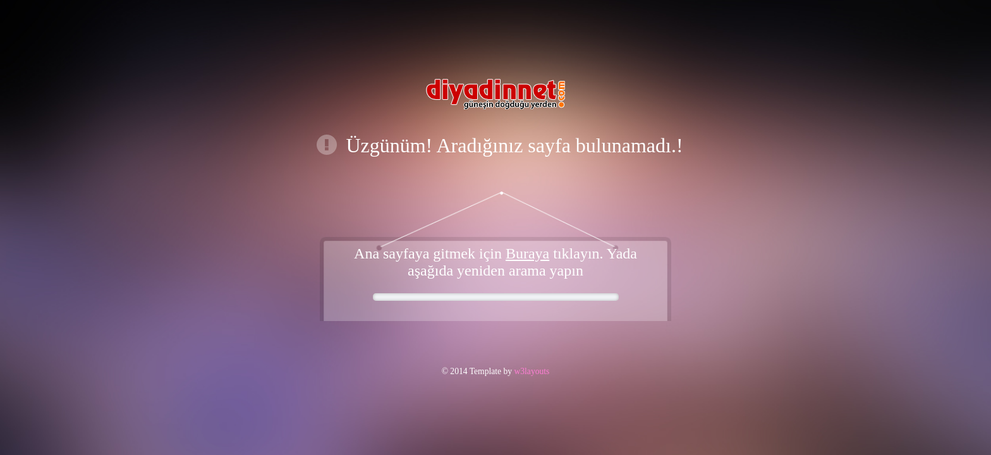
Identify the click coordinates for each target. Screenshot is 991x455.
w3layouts (530, 371)
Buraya (527, 253)
